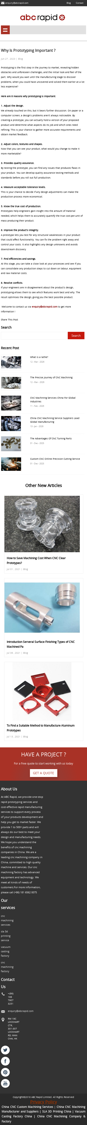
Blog (69, 2)
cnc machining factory (7, 967)
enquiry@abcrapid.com (16, 2)
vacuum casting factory (5, 951)
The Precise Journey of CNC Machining (51, 377)
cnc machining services (7, 920)
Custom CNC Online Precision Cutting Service (55, 458)
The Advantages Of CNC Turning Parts (51, 438)
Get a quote (43, 773)
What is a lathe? (39, 357)
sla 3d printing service (5, 936)
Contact (79, 2)
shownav (5, 29)
